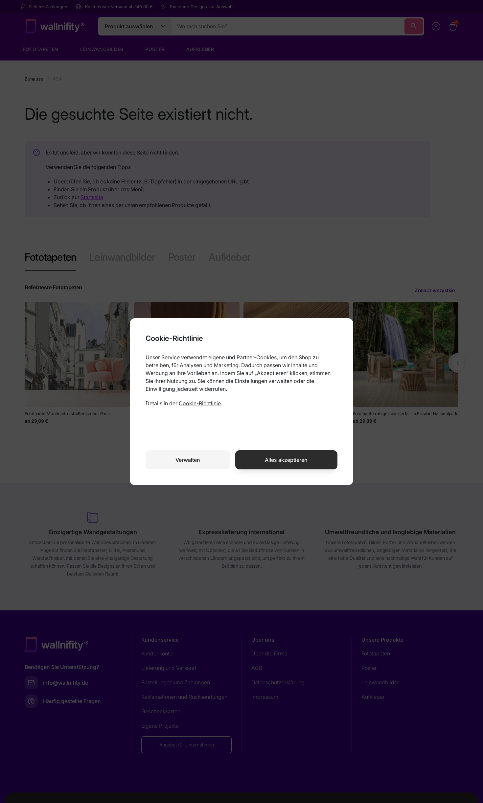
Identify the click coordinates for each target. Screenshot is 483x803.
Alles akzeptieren (286, 460)
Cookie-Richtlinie (200, 403)
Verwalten (187, 460)
